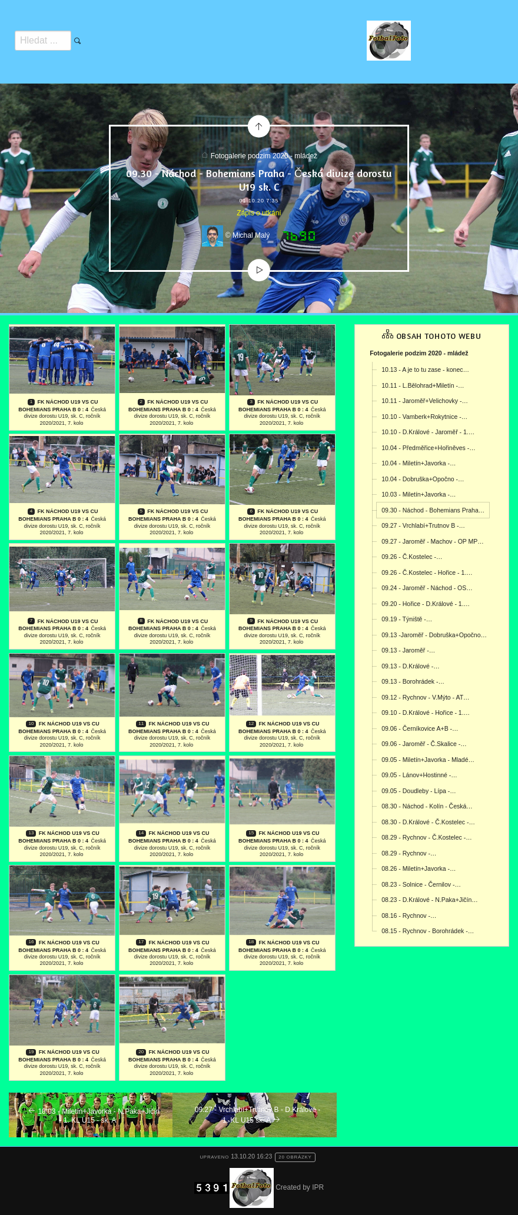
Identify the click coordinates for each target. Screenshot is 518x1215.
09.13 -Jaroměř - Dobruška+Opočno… (434, 634)
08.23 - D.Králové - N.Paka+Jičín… (429, 899)
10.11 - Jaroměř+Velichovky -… (424, 400)
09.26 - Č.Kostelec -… (411, 556)
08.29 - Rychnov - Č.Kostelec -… (426, 837)
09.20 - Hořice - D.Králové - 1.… (425, 603)
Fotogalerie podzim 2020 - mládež (264, 156)
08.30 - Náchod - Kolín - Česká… (427, 806)
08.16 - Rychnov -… (408, 915)
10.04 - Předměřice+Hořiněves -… (428, 447)
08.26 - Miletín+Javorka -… (418, 868)
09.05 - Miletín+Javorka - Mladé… (427, 759)
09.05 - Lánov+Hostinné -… (419, 774)
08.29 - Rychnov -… (408, 853)
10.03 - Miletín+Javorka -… (418, 494)
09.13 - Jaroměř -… (408, 650)
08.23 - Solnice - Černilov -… (421, 884)
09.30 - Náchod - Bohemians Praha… (432, 510)
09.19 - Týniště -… (406, 619)
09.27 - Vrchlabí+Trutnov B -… (423, 525)
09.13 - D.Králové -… (410, 666)
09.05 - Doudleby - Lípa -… (418, 790)
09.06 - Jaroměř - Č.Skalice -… (424, 743)
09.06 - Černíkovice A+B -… (419, 728)
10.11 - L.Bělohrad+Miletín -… (422, 385)
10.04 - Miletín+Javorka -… (418, 463)
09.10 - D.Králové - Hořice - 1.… (425, 712)
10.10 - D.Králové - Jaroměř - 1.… (427, 431)
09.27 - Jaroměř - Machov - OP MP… (432, 541)
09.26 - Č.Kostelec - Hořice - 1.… (427, 572)
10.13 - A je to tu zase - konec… (425, 369)
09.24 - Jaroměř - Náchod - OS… (427, 587)
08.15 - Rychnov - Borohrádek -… (427, 930)
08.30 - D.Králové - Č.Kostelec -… (428, 821)
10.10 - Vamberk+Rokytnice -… (424, 416)
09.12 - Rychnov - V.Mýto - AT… (425, 697)
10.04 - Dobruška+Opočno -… (422, 478)
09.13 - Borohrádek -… (412, 681)
